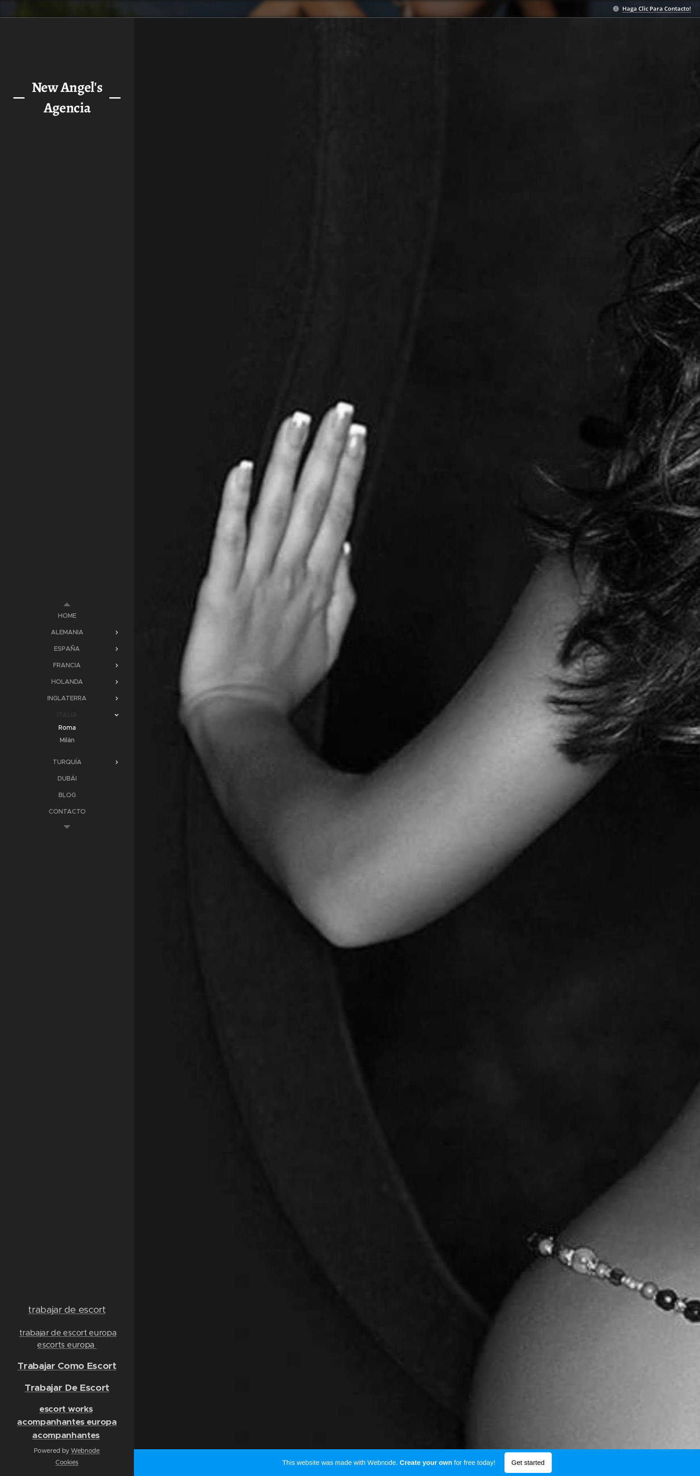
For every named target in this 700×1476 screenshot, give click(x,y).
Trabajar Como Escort (67, 1366)
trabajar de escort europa (68, 1332)
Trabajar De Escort (67, 1387)
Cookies (67, 1462)
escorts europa (66, 1345)
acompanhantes (66, 1435)
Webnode (85, 1451)
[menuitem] (67, 616)
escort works (65, 1408)
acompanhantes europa (67, 1421)
